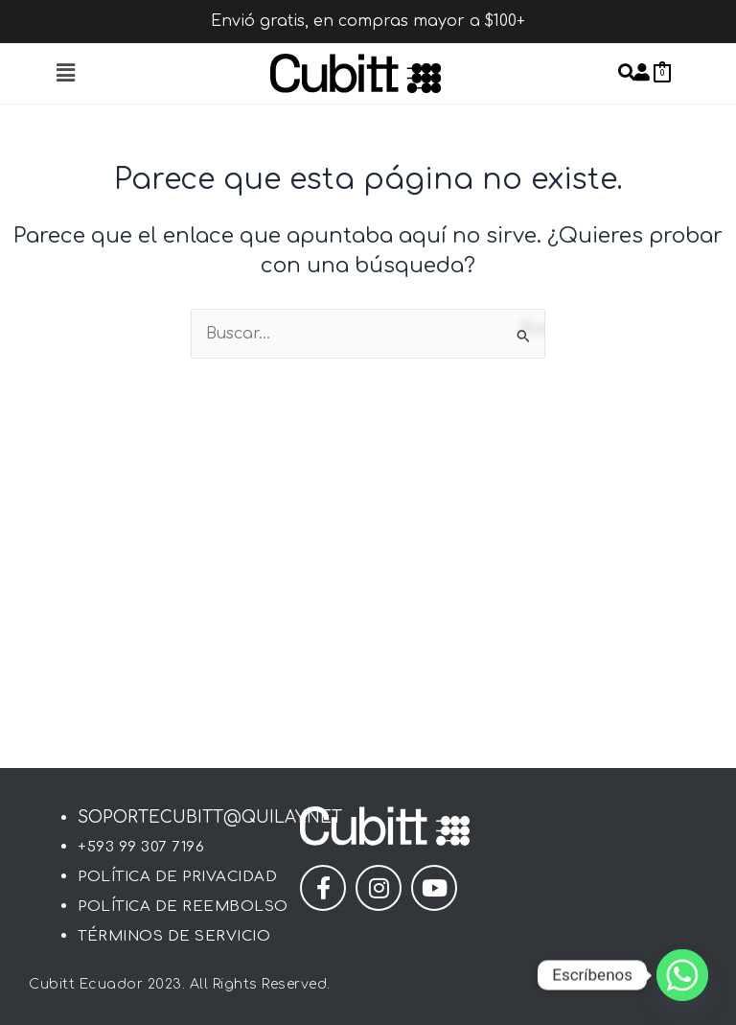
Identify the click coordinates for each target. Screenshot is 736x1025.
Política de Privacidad (177, 877)
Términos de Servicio (174, 936)
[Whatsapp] (682, 975)
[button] (65, 73)
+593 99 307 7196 (141, 847)
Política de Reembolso (183, 906)
